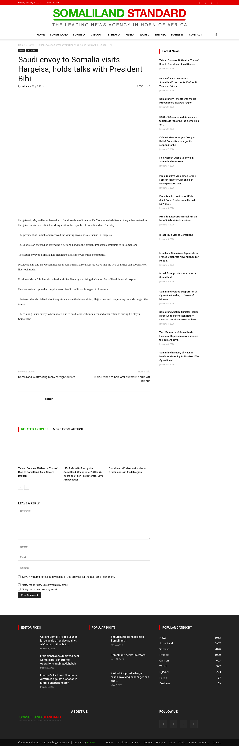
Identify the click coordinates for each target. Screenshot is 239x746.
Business (177, 34)
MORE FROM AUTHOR (68, 429)
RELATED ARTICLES (34, 429)
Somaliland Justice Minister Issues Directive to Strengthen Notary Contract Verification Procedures (178, 316)
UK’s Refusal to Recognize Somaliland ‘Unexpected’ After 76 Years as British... (178, 82)
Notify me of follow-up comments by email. (45, 584)
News (31, 45)
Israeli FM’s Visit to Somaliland (176, 234)
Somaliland (59, 34)
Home (41, 34)
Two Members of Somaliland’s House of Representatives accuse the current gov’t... (178, 336)
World (144, 34)
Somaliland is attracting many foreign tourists (46, 377)
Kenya (130, 34)
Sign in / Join (53, 2)
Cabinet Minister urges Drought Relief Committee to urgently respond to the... (177, 141)
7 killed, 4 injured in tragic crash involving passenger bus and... (130, 677)
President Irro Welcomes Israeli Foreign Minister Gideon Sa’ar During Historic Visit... (177, 180)
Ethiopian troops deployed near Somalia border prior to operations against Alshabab (59, 659)
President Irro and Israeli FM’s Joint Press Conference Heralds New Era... (177, 200)
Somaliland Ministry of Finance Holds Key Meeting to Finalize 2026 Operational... (179, 356)
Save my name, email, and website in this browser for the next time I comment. (68, 576)
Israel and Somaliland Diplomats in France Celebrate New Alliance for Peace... (179, 257)
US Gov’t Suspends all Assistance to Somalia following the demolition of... (179, 121)
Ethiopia (114, 34)
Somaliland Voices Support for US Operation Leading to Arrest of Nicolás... (178, 295)
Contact (195, 34)
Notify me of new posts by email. (39, 589)
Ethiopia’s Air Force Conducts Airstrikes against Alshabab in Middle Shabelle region (58, 679)
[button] (216, 35)
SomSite (91, 742)
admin (25, 86)
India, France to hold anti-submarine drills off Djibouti (122, 379)
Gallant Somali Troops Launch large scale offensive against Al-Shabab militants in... (59, 640)
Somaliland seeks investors (128, 655)
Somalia (79, 34)
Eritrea (160, 34)
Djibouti (96, 34)
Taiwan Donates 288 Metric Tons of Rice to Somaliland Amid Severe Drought (38, 472)
